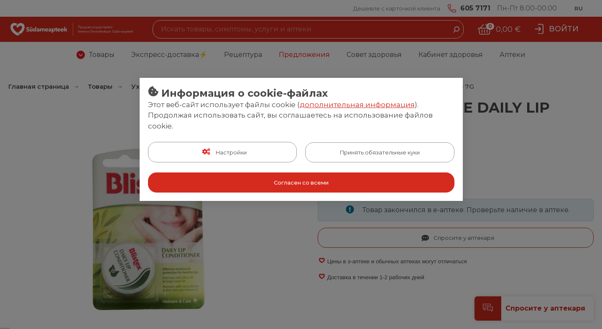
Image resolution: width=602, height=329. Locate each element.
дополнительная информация (357, 104)
